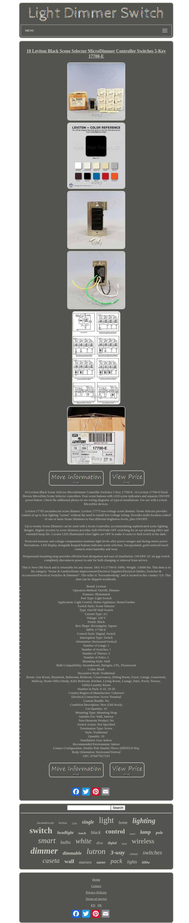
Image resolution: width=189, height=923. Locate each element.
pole (159, 832)
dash (124, 843)
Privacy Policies (96, 892)
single (88, 822)
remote (134, 854)
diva (99, 843)
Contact (96, 886)
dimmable (72, 853)
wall (69, 861)
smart (47, 840)
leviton (63, 823)
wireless (143, 841)
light (106, 820)
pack (116, 861)
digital (112, 843)
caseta (51, 860)
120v (74, 823)
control (115, 831)
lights (132, 861)
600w (146, 862)
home (123, 822)
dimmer (44, 851)
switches (152, 853)
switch (41, 830)
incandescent (45, 823)
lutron (96, 851)
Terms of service (96, 899)
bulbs (66, 842)
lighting (144, 821)
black (96, 832)
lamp (145, 832)
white (84, 841)
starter (101, 862)
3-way (117, 852)
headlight (65, 832)
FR (100, 905)
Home (96, 879)
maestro (85, 862)
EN (93, 905)
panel (132, 834)
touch (82, 833)
